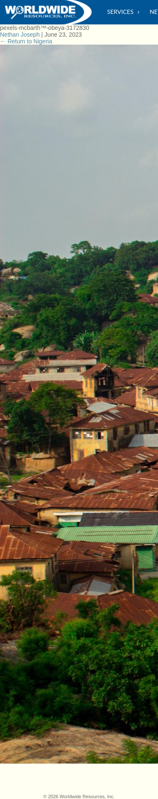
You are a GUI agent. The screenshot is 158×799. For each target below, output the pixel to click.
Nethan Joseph (20, 34)
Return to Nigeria (26, 41)
